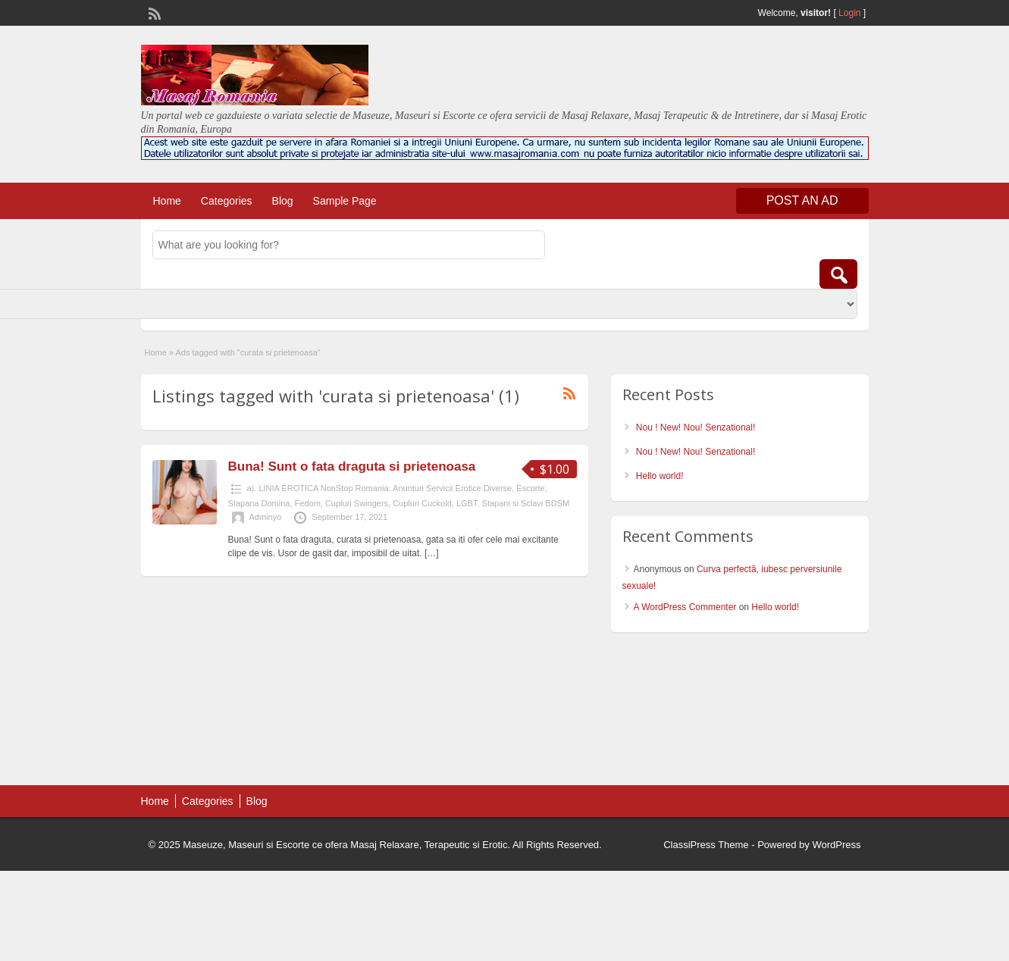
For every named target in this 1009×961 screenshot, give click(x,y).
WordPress (836, 844)
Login (849, 13)
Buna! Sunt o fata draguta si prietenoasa (352, 466)
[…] (432, 553)
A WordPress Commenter (685, 607)
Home (167, 201)
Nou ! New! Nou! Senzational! (695, 427)
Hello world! (660, 476)
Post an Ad (802, 200)
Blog (282, 201)
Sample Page (345, 201)
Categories (226, 201)
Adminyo (265, 516)
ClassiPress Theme (705, 844)
